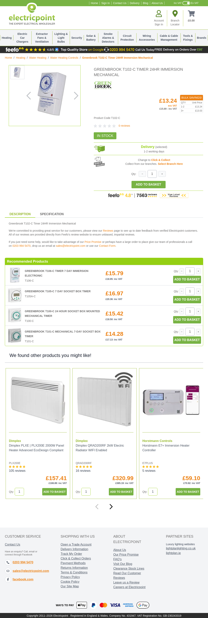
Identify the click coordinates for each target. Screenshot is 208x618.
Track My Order (71, 553)
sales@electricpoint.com (70, 245)
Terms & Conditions (74, 572)
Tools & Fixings (188, 37)
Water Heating (37, 57)
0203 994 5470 (21, 245)
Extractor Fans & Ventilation (42, 37)
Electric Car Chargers (22, 37)
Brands (201, 37)
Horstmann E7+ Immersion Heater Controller (165, 447)
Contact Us (119, 3)
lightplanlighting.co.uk (181, 548)
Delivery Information (74, 548)
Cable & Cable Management (169, 37)
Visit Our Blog (122, 563)
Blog (145, 3)
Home (94, 3)
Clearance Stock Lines (128, 568)
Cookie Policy (70, 581)
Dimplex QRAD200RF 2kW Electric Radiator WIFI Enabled (99, 447)
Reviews (108, 230)
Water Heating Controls (64, 57)
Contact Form (107, 245)
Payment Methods (73, 562)
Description (20, 214)
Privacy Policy (70, 576)
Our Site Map (70, 586)
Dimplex (15, 440)
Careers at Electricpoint (129, 586)
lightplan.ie (173, 552)
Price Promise (92, 241)
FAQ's (117, 558)
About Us (157, 3)
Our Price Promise (126, 554)
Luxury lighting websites (180, 543)
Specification (52, 214)
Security (76, 37)
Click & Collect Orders (76, 558)
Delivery (135, 3)
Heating (7, 37)
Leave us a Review (126, 582)
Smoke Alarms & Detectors (108, 37)
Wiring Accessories (147, 37)
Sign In (105, 3)
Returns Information (74, 567)
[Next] (111, 506)
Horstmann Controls (157, 440)
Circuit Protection (127, 37)
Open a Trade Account (76, 544)
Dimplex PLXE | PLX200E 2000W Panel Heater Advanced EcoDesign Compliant (36, 447)
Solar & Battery (91, 37)
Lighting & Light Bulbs (61, 37)
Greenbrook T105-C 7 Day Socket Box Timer (58, 291)
